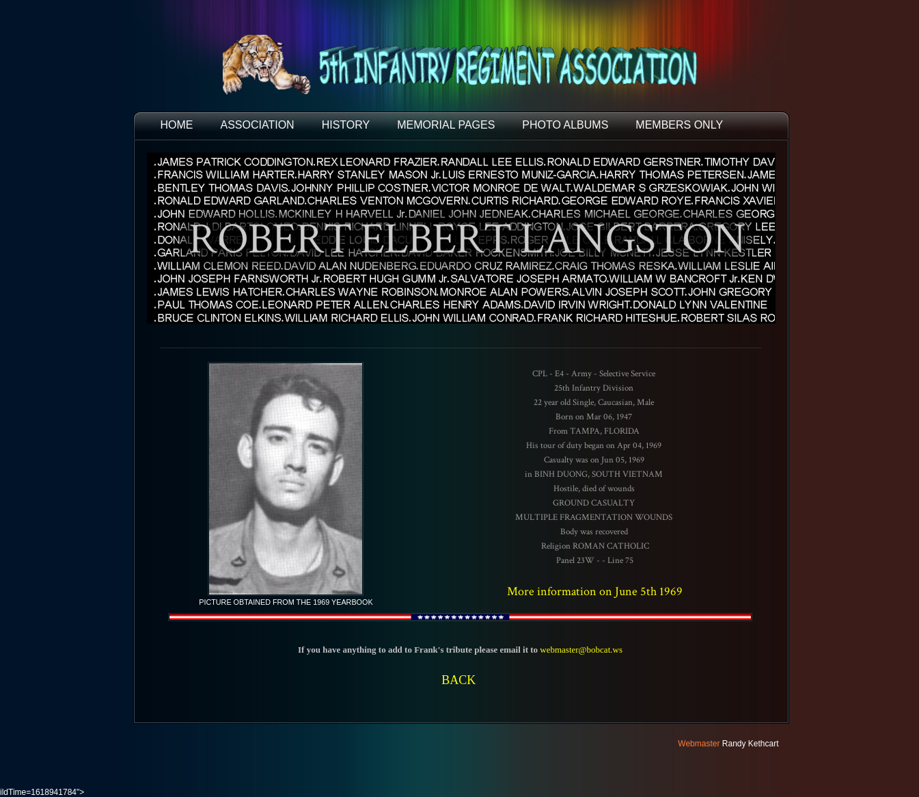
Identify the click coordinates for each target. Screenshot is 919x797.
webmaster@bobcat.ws (581, 649)
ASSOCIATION (257, 125)
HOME (177, 125)
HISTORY (346, 125)
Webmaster (698, 743)
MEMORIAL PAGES (446, 125)
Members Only (679, 125)
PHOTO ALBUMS (565, 125)
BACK (458, 680)
